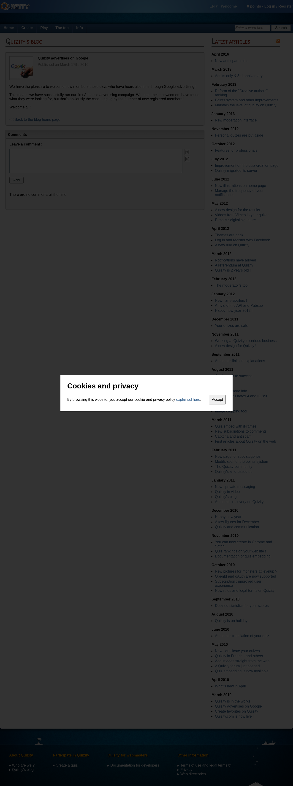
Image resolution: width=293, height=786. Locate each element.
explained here (188, 399)
